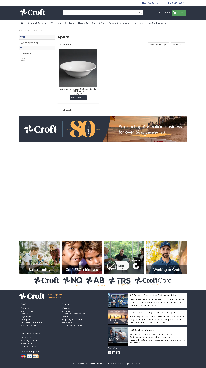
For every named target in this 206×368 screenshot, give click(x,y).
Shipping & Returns (29, 340)
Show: (175, 44)
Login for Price (78, 98)
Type (23, 37)
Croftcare (25, 314)
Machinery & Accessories (73, 314)
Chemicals (66, 311)
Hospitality (83, 23)
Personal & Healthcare (118, 23)
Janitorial (66, 316)
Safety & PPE (98, 23)
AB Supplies (26, 319)
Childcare (69, 23)
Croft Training (27, 311)
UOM (22, 47)
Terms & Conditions (29, 346)
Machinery (138, 23)
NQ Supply (26, 316)
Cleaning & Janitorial (36, 23)
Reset (37, 59)
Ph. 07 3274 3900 (176, 3)
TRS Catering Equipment (32, 322)
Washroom (55, 23)
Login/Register (162, 13)
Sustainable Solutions (72, 325)
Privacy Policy (27, 343)
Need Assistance (150, 3)
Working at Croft (28, 325)
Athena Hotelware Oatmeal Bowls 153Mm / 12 (78, 90)
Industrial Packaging (156, 23)
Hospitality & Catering (72, 319)
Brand (30, 31)
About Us (25, 308)
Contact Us (26, 337)
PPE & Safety (68, 322)
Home (22, 23)
